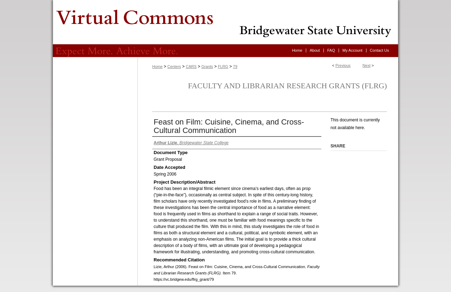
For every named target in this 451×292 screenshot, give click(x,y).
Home (157, 66)
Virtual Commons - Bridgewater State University (225, 22)
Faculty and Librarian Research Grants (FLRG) (287, 85)
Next (367, 65)
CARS (191, 66)
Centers (174, 66)
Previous (343, 65)
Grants (207, 66)
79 (235, 66)
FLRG (223, 66)
